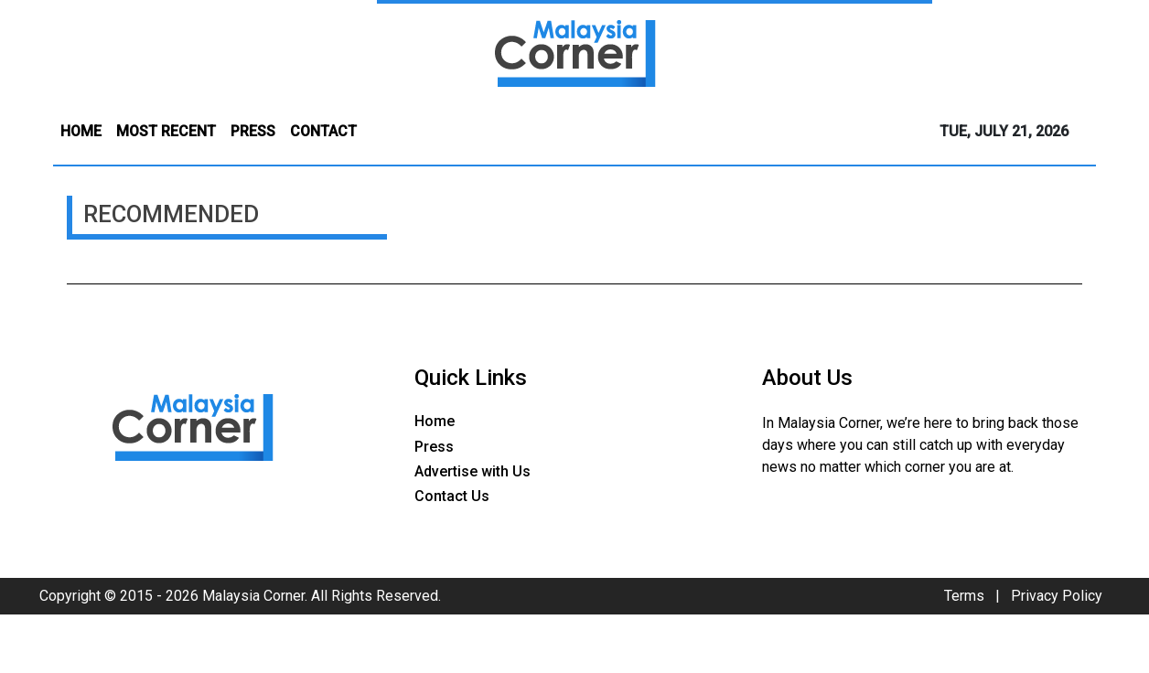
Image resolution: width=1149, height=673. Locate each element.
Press (434, 446)
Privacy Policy (1056, 595)
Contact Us (451, 496)
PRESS (253, 131)
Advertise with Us (472, 471)
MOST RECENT (166, 131)
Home (434, 421)
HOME (81, 131)
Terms (964, 595)
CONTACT (323, 131)
